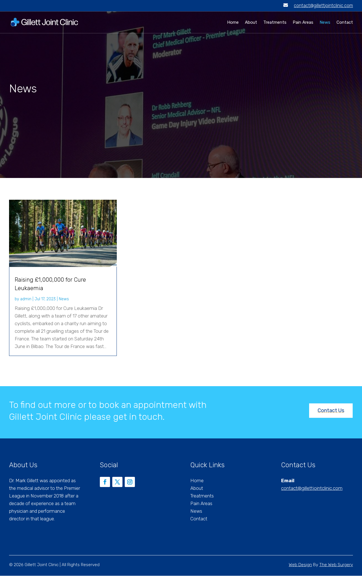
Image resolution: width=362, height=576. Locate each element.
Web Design (300, 565)
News (325, 22)
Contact (345, 22)
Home (233, 22)
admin (25, 299)
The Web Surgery (336, 565)
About (251, 22)
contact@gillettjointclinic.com (323, 5)
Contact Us (331, 411)
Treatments (274, 22)
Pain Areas (303, 22)
